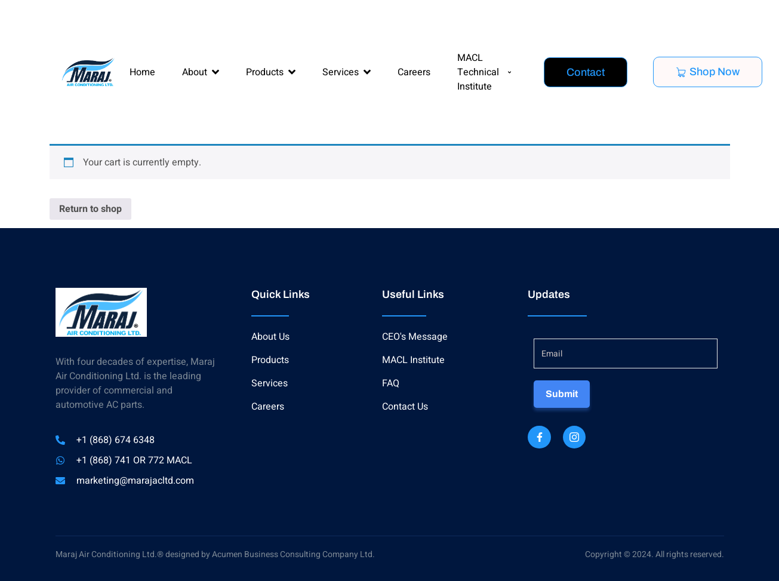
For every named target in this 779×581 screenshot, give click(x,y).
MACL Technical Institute (484, 72)
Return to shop (90, 209)
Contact (585, 72)
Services (346, 72)
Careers (414, 72)
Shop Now (708, 72)
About (200, 72)
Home (142, 72)
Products (270, 72)
